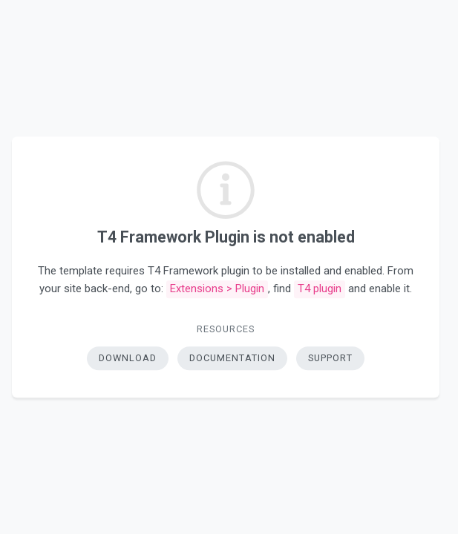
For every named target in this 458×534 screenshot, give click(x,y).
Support (330, 357)
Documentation (232, 357)
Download (128, 357)
